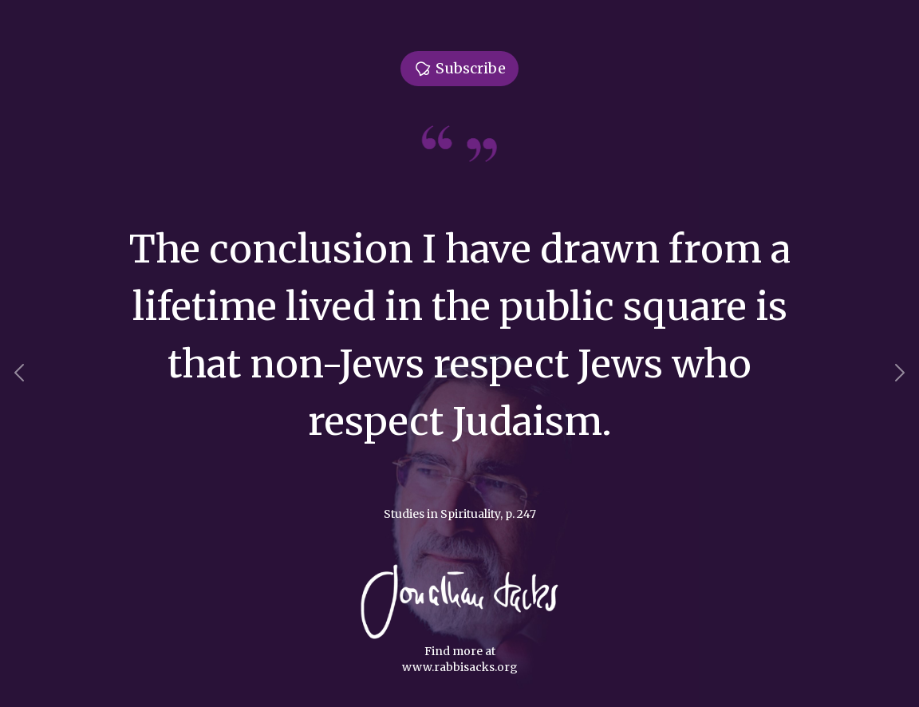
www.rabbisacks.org (460, 667)
